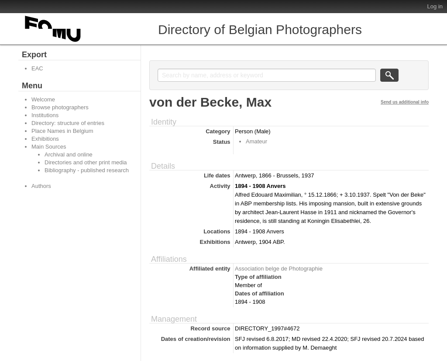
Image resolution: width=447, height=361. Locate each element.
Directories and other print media (86, 162)
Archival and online (69, 154)
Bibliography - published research (87, 170)
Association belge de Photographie (279, 268)
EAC (37, 68)
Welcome (43, 99)
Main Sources (48, 146)
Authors (41, 186)
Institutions (44, 115)
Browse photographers (60, 107)
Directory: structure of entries (67, 123)
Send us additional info (405, 102)
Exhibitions (45, 138)
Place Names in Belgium (62, 131)
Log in (435, 6)
